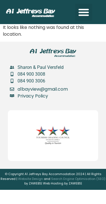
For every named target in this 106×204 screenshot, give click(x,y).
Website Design (30, 179)
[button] (83, 12)
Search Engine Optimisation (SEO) (78, 179)
